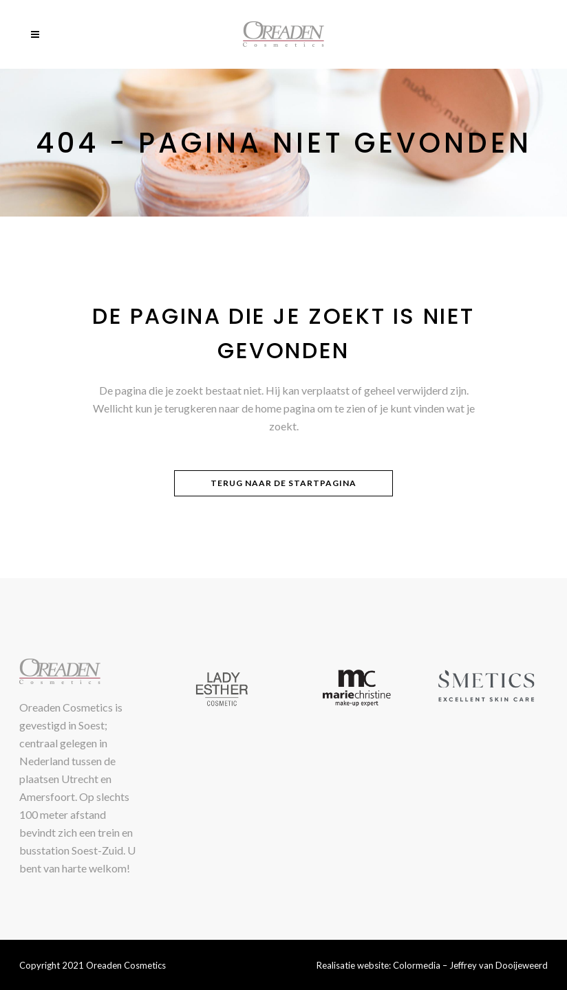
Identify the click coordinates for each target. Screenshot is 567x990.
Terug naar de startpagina (283, 483)
